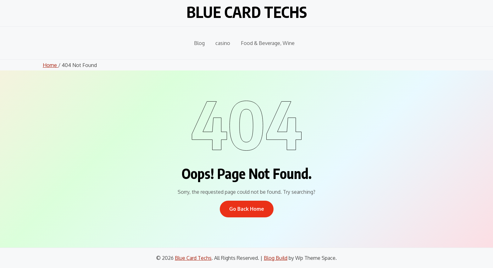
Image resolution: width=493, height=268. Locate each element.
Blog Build (275, 258)
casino (222, 43)
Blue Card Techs (246, 12)
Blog (199, 43)
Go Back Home (246, 209)
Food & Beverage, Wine (268, 43)
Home (50, 65)
